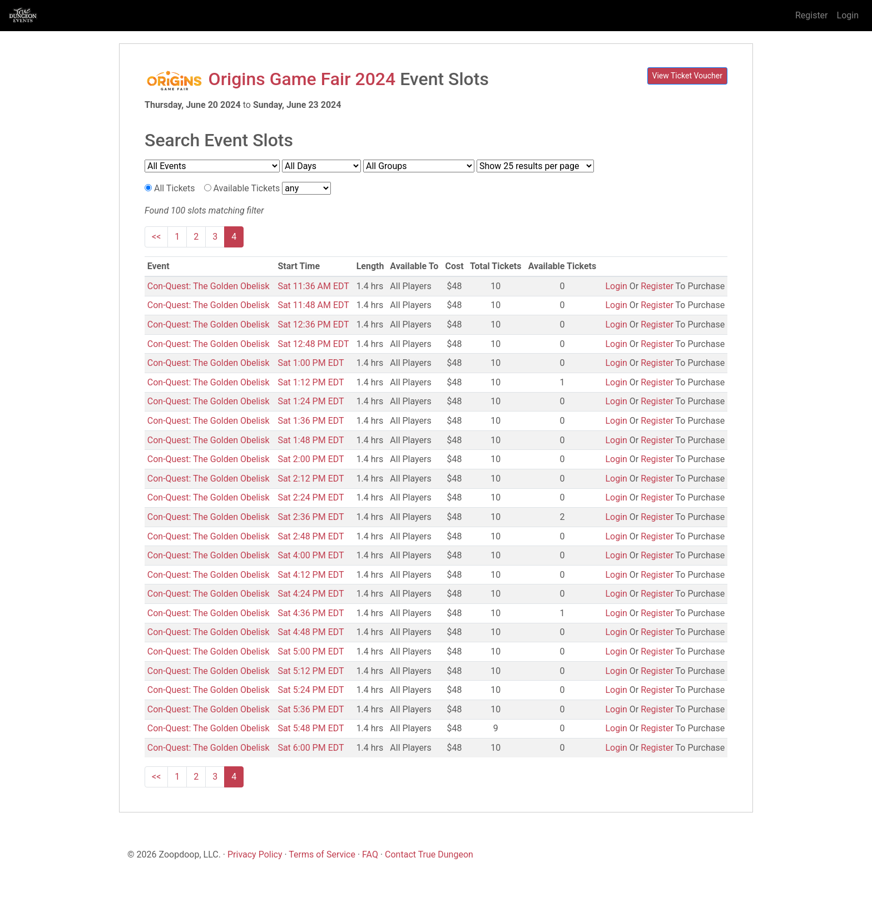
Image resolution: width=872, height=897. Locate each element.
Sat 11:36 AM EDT (313, 286)
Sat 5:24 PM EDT (311, 690)
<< (156, 236)
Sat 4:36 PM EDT (311, 613)
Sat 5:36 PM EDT (311, 709)
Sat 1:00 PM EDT (311, 363)
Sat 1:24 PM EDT (311, 401)
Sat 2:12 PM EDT (311, 478)
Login (848, 15)
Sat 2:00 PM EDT (311, 459)
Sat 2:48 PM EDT (311, 536)
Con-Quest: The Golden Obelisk (208, 286)
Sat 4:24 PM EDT (311, 593)
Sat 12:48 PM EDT (313, 344)
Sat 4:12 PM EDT (311, 574)
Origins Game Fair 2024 (302, 79)
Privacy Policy (255, 854)
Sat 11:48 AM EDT (313, 305)
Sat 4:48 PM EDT (311, 632)
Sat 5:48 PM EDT (311, 728)
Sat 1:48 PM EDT (311, 440)
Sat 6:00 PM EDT (311, 747)
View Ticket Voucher (687, 75)
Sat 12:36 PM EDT (313, 324)
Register (811, 15)
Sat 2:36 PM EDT (311, 517)
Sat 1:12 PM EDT (311, 382)
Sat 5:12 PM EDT (311, 671)
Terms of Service (322, 854)
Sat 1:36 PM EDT (311, 420)
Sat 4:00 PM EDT (311, 555)
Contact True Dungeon (429, 854)
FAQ (370, 854)
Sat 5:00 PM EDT (311, 651)
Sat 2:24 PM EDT (311, 497)
